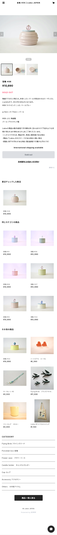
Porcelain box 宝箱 (10, 451)
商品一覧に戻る (28, 498)
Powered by (28, 512)
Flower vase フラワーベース (13, 458)
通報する (52, 167)
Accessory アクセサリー (11, 479)
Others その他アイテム (11, 487)
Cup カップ (6, 472)
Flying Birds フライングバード (13, 444)
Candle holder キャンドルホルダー (16, 465)
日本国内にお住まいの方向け (28, 162)
